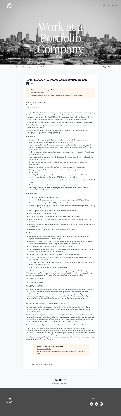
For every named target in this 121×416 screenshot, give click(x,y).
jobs (14, 67)
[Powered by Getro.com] (60, 379)
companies (27, 67)
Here (27, 290)
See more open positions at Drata (42, 364)
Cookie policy (64, 383)
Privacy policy (55, 383)
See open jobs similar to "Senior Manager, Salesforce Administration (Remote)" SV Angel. (57, 95)
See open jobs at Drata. (37, 92)
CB (116, 6)
